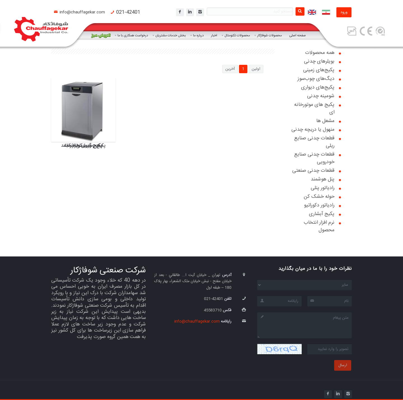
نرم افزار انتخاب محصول (319, 226)
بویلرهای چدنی (319, 61)
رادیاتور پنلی (322, 188)
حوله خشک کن (319, 196)
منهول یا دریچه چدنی (312, 129)
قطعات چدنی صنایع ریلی (314, 142)
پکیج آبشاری (321, 214)
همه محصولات (319, 53)
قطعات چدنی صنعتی (313, 170)
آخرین (230, 69)
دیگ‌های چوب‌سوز (315, 79)
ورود (344, 12)
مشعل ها (325, 121)
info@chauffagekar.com (82, 12)
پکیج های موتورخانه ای (314, 108)
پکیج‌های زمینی (318, 70)
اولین (256, 69)
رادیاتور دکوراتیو (319, 205)
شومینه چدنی (320, 96)
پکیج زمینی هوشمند (83, 145)
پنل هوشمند (322, 179)
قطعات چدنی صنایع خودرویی (314, 158)
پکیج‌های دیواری (317, 87)
